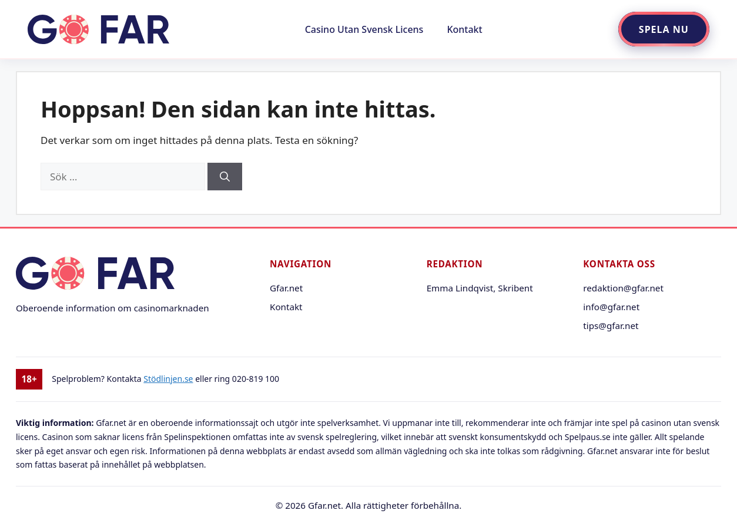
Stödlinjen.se (168, 378)
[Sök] (224, 177)
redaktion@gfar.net (623, 288)
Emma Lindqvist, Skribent (480, 288)
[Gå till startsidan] (98, 29)
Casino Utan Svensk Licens (364, 29)
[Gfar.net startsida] (129, 275)
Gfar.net (286, 288)
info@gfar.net (611, 307)
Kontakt (464, 29)
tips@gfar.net (610, 325)
